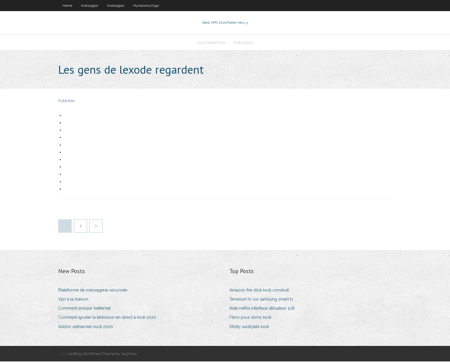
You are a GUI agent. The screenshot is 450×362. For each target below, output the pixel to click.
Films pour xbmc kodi (250, 318)
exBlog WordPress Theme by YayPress (103, 354)
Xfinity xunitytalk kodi (249, 327)
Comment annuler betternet (84, 308)
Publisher (66, 101)
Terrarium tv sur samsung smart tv (261, 299)
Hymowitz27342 (146, 6)
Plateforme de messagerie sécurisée (92, 290)
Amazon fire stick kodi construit (259, 290)
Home (67, 6)
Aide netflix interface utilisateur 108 (262, 308)
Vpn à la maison (73, 299)
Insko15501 (89, 6)
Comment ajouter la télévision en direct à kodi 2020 (107, 318)
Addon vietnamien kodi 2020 (85, 327)
